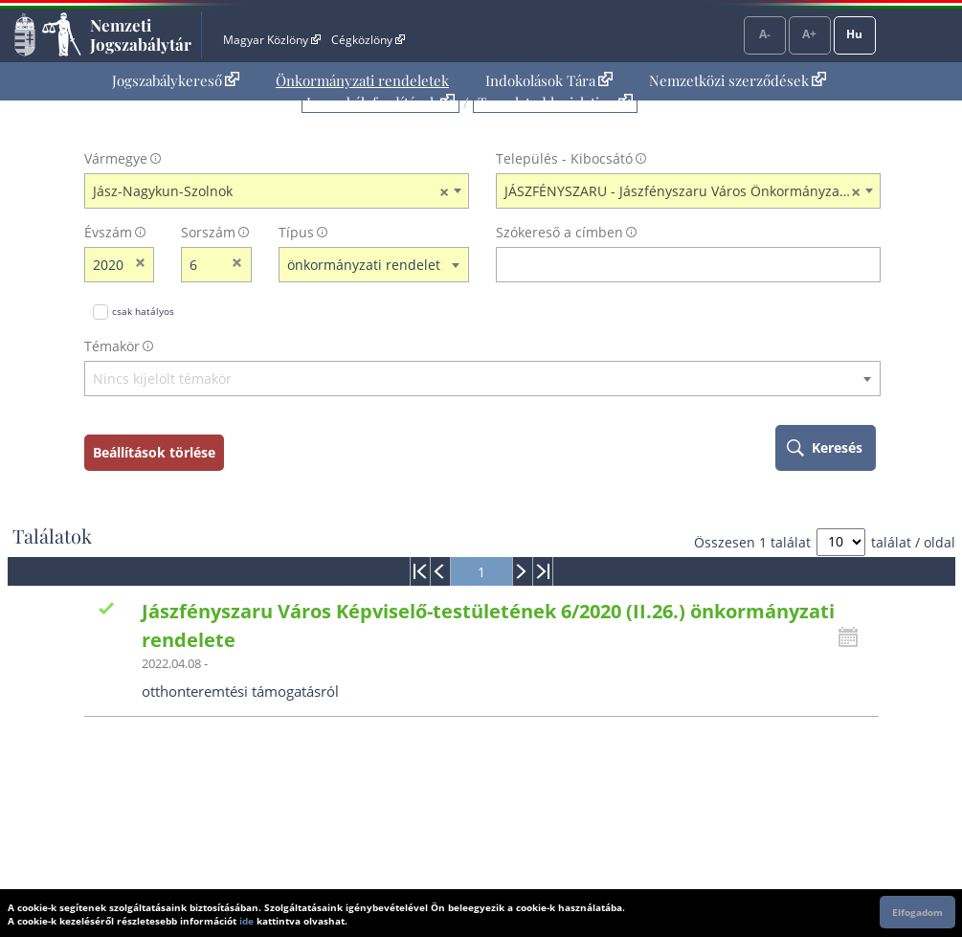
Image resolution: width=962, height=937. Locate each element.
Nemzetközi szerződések (737, 80)
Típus (296, 232)
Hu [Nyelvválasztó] (854, 34)
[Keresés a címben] (676, 264)
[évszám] (107, 264)
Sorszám (208, 232)
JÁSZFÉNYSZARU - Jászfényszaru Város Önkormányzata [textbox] (682, 191)
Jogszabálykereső (175, 80)
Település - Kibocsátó (564, 158)
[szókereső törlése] (867, 264)
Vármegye (115, 158)
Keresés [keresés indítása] (837, 447)
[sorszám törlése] (238, 264)
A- (765, 34)
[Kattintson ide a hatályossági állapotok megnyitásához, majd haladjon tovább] (853, 637)
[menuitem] (175, 81)
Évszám (108, 232)
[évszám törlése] (140, 264)
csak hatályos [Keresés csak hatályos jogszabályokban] (143, 311)
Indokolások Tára (549, 80)
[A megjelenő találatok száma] (841, 542)
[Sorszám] (204, 264)
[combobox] (276, 191)
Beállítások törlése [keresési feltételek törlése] (154, 452)
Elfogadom (917, 912)
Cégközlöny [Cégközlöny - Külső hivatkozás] (367, 40)
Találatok (52, 535)
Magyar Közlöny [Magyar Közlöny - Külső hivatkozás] (271, 40)
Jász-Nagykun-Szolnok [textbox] (271, 191)
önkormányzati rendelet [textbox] (363, 265)
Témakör (112, 346)
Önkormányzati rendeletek (362, 80)
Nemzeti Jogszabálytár (140, 34)
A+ (809, 34)
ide (246, 920)
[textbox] (482, 379)
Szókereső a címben (559, 232)
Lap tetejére (928, 849)
